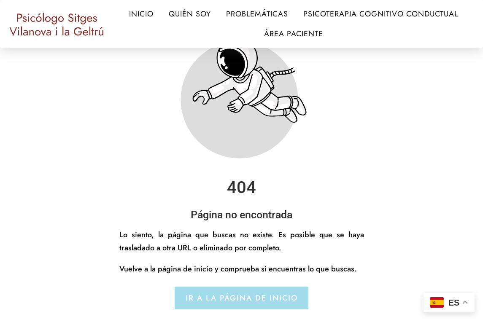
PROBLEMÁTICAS (257, 13)
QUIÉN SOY (190, 13)
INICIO (141, 13)
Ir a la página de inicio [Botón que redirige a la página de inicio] (242, 297)
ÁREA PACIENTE (293, 33)
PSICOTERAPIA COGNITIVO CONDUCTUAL (380, 13)
